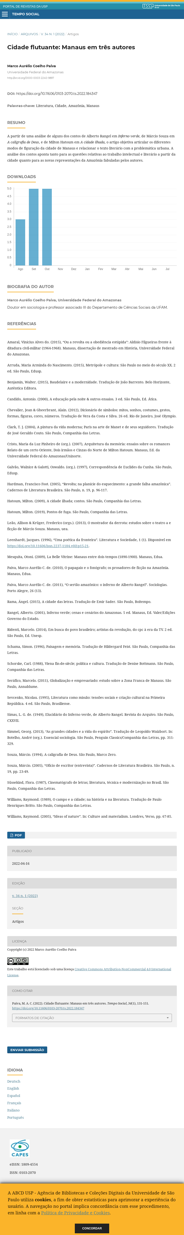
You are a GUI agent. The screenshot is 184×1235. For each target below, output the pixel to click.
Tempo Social (25, 14)
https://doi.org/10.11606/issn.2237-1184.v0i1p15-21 (48, 545)
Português (15, 1117)
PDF (18, 835)
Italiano (13, 1110)
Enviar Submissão (27, 1050)
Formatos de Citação (34, 1018)
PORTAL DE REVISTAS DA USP (25, 6)
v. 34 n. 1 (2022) (52, 34)
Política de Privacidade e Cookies (75, 1213)
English (13, 1088)
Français (14, 1103)
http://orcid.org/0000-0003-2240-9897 (30, 77)
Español (13, 1095)
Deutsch (13, 1081)
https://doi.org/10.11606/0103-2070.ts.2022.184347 (56, 93)
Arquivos (29, 34)
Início (12, 34)
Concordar (92, 1228)
